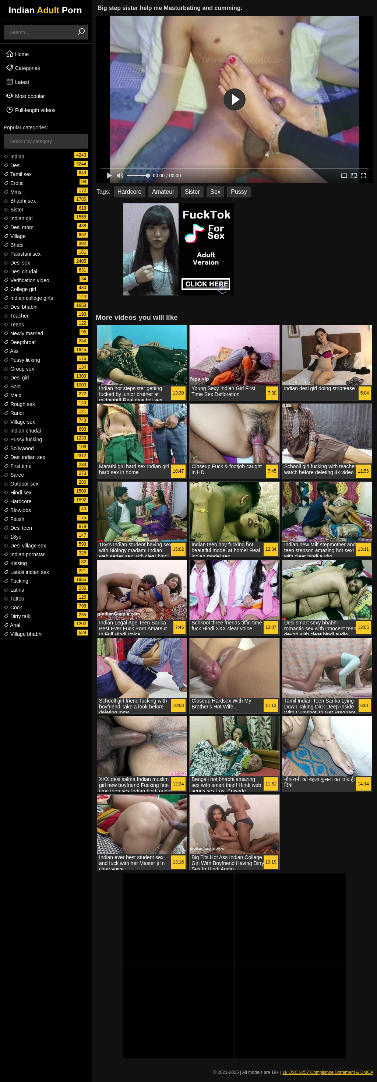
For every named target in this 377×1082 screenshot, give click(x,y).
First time (17, 466)
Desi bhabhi (21, 307)
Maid (12, 395)
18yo (12, 537)
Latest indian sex (26, 572)
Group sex (19, 369)
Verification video (26, 280)
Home (17, 54)
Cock (13, 607)
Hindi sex (17, 493)
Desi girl (16, 378)
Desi (12, 165)
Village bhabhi (23, 634)
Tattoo (14, 599)
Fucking (16, 581)
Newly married (23, 333)
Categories (23, 68)
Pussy (239, 192)
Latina (14, 590)
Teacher (16, 316)
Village (15, 236)
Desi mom (19, 227)
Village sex (19, 422)
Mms (12, 192)
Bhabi (14, 245)
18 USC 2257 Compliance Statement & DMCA (327, 1072)
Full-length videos (31, 110)
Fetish (14, 519)
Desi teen (18, 528)
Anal (12, 625)
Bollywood (19, 448)
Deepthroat (20, 342)
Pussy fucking (23, 439)
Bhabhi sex (20, 201)
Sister (14, 210)
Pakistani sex (22, 254)
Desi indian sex (24, 457)
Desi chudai (20, 271)
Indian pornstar (24, 554)
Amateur (163, 192)
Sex (215, 192)
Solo (12, 386)
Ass (11, 351)
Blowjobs (17, 510)
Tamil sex (18, 174)
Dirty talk (17, 616)
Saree (14, 475)
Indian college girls (28, 298)
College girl (20, 289)
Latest (17, 82)
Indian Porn (45, 10)
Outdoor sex (21, 484)
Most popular (25, 96)
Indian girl (18, 218)
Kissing (15, 563)
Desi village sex (25, 546)
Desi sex (17, 263)
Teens (14, 325)
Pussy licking (22, 360)
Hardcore (17, 501)
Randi (14, 413)
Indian (14, 157)
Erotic (14, 183)
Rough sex (19, 404)
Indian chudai (22, 431)
